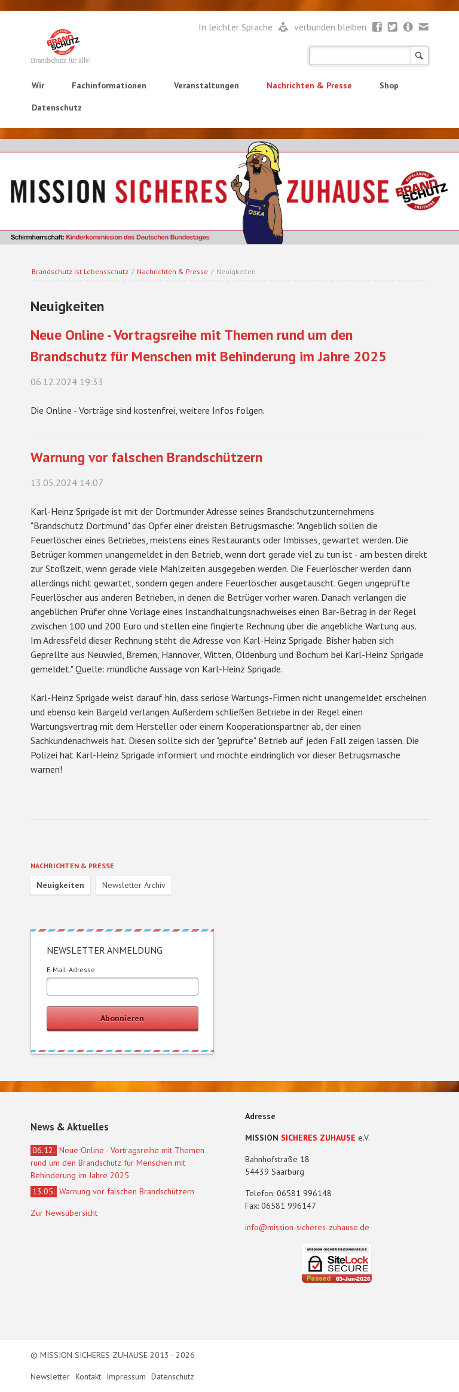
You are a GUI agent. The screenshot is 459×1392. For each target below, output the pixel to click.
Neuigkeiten (60, 885)
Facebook (377, 27)
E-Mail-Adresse (71, 969)
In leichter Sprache (236, 27)
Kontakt (89, 1376)
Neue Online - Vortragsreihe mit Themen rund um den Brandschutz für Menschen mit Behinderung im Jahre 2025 (117, 1163)
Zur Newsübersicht (63, 1212)
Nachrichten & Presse (309, 85)
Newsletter (408, 27)
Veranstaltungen (206, 85)
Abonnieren (122, 1018)
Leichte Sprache (284, 27)
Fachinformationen (109, 85)
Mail (424, 27)
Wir (38, 85)
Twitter (393, 27)
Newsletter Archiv (134, 885)
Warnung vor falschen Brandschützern (146, 457)
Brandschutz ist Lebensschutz (80, 271)
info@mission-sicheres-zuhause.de (307, 1227)
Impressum (127, 1376)
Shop (389, 85)
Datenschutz (57, 107)
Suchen (419, 55)
